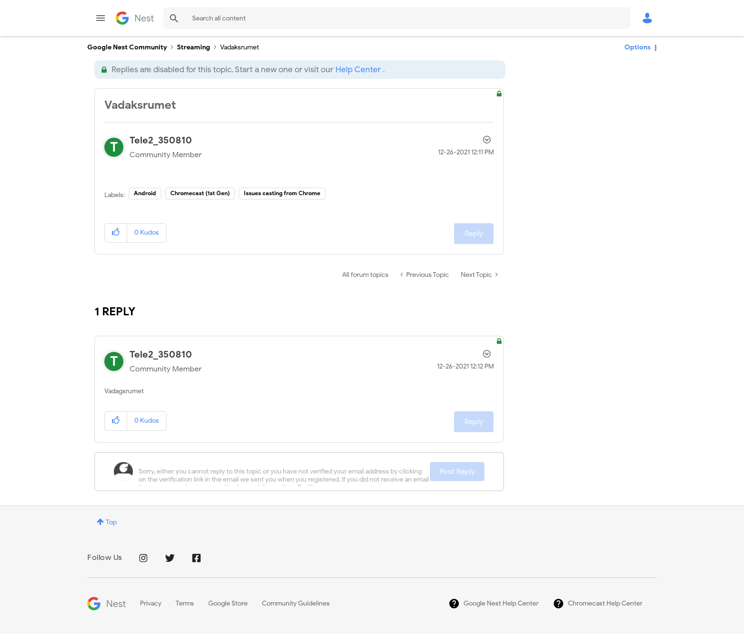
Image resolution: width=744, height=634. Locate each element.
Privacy (150, 603)
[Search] (397, 18)
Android (145, 193)
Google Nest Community (135, 18)
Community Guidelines (296, 603)
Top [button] (111, 522)
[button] (116, 233)
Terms (185, 603)
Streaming (193, 47)
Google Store (228, 603)
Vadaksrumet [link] (239, 47)
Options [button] (637, 47)
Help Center (358, 70)
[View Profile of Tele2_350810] (161, 140)
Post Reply (457, 471)
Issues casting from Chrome (282, 193)
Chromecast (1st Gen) (200, 193)
